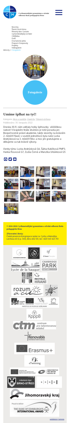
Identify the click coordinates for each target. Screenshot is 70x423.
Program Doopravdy (20, 43)
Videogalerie (16, 48)
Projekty (15, 45)
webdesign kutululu (57, 419)
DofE (14, 38)
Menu (58, 12)
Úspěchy (31, 119)
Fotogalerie (16, 50)
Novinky (15, 27)
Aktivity (6, 50)
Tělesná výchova (43, 119)
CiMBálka (16, 36)
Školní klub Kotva (19, 29)
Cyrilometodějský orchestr (22, 34)
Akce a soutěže (19, 119)
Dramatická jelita (19, 41)
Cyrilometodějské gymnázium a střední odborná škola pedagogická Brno (34, 14)
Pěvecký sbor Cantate (20, 31)
